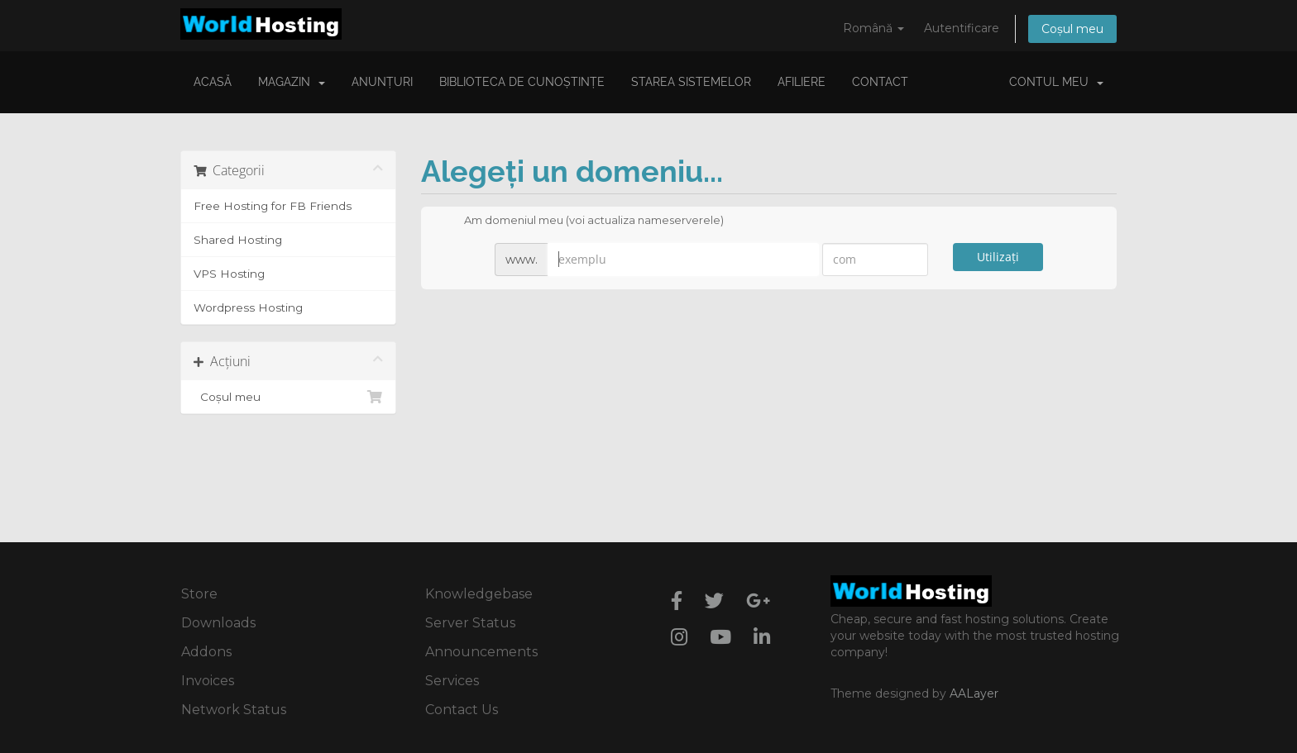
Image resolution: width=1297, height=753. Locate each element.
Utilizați (998, 257)
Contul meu (1056, 81)
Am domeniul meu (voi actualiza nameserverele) (581, 221)
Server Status (470, 623)
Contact (880, 81)
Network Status (233, 709)
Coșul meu (1072, 28)
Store (199, 594)
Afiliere (802, 81)
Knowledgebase (479, 594)
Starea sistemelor (691, 81)
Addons (206, 652)
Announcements (481, 652)
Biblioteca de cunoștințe (522, 81)
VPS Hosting (229, 273)
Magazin (291, 81)
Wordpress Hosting (248, 307)
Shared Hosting (238, 239)
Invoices (207, 681)
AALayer (974, 693)
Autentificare (961, 28)
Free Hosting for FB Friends (273, 205)
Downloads (218, 623)
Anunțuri (382, 81)
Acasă (213, 81)
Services (452, 681)
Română (873, 28)
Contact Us (461, 709)
